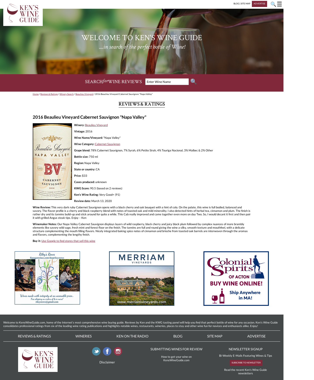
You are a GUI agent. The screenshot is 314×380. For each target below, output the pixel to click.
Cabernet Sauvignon (107, 144)
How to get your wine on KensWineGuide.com (176, 358)
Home (36, 94)
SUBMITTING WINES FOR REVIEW (176, 349)
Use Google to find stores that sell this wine (68, 241)
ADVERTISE (259, 3)
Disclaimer (107, 362)
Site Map (214, 336)
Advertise (256, 336)
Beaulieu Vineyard (84, 94)
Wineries (83, 336)
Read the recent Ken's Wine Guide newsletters (245, 371)
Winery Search (67, 94)
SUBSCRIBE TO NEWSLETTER (246, 362)
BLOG (236, 3)
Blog (178, 336)
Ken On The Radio (132, 336)
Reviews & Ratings (49, 94)
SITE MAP (245, 3)
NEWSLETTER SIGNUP (246, 349)
